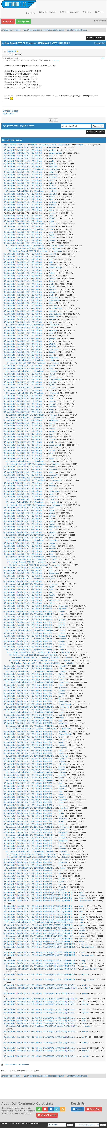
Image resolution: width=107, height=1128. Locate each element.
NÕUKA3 (52, 218)
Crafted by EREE (20, 1123)
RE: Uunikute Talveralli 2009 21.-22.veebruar (23, 147)
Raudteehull (63, 800)
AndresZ (62, 691)
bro (50, 581)
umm (51, 437)
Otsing (87, 12)
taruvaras (52, 431)
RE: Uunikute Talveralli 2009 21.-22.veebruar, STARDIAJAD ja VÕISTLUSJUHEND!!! (39, 944)
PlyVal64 (79, 145)
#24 (103, 58)
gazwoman (63, 688)
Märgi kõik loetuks (47, 1115)
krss (62, 726)
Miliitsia (52, 377)
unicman (52, 164)
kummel (52, 227)
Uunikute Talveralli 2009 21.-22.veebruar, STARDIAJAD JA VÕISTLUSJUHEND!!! (36, 145)
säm (50, 303)
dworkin (52, 197)
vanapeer (52, 439)
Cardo (51, 180)
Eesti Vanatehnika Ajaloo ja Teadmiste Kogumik (44, 30)
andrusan (52, 289)
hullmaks (62, 775)
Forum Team (93, 1109)
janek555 (55, 464)
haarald (52, 319)
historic (62, 628)
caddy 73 (52, 254)
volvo (61, 751)
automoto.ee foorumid (10, 30)
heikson (52, 208)
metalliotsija (53, 358)
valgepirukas (54, 491)
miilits (51, 199)
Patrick (81, 909)
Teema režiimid (99, 43)
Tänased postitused (69, 12)
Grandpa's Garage (11, 111)
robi (50, 322)
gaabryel (52, 339)
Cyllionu (52, 273)
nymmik (12, 51)
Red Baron (56, 249)
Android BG (33, 1123)
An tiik (61, 710)
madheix (52, 161)
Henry (51, 434)
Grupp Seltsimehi (55, 314)
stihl (50, 341)
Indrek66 (52, 205)
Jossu (51, 232)
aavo (61, 617)
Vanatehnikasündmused (77, 30)
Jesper (51, 328)
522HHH (52, 429)
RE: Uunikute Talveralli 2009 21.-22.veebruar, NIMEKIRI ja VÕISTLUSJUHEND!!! (38, 892)
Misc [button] (99, 12)
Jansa (51, 576)
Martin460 (53, 194)
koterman (58, 251)
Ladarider (66, 652)
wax (50, 158)
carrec (61, 805)
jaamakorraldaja (55, 153)
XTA (50, 519)
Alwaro (61, 778)
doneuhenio (53, 298)
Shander (52, 352)
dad (53, 562)
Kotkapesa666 (54, 300)
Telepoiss (52, 265)
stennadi (52, 238)
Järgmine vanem (11, 125)
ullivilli (51, 186)
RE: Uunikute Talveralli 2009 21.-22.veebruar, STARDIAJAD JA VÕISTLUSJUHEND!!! (39, 985)
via (50, 336)
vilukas (51, 172)
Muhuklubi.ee (8, 114)
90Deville (52, 148)
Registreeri (23, 21)
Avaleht (30, 13)
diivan (51, 554)
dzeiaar (61, 813)
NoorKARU (53, 178)
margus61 (53, 257)
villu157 (54, 191)
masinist (52, 366)
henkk (51, 494)
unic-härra (53, 330)
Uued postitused (47, 12)
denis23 (52, 281)
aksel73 (52, 150)
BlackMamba (54, 527)
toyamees (62, 609)
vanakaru (52, 404)
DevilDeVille (63, 723)
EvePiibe (85, 1043)
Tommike (52, 401)
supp (51, 156)
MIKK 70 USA (54, 600)
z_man (84, 1023)
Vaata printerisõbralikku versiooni (17, 1064)
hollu (51, 410)
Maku (51, 262)
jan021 (51, 221)
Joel (50, 426)
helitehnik (52, 292)
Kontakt (77, 1109)
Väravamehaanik (57, 246)
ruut (50, 530)
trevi (50, 448)
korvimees (53, 202)
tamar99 (52, 278)
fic (50, 243)
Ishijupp (62, 761)
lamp (81, 933)
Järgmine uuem (26, 125)
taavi (51, 355)
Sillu (52, 461)
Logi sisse (8, 21)
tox (50, 270)
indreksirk (52, 311)
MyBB (12, 1123)
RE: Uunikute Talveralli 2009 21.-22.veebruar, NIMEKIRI (28, 606)
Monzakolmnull (55, 445)
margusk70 (53, 175)
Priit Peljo (62, 764)
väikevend (52, 382)
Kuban (51, 216)
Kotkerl (51, 399)
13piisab (52, 374)
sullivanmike (53, 350)
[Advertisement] (53, 1091)
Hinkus (51, 183)
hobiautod (53, 167)
